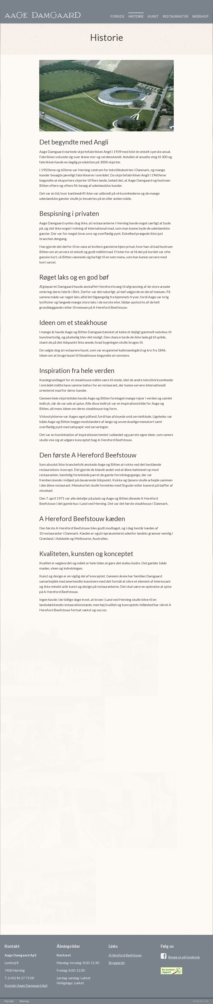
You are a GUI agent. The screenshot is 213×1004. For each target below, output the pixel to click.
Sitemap (24, 1001)
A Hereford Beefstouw (125, 955)
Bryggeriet (117, 963)
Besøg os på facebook (184, 957)
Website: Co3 (200, 1001)
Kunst (153, 16)
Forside (117, 16)
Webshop (200, 16)
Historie (136, 16)
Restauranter (175, 16)
